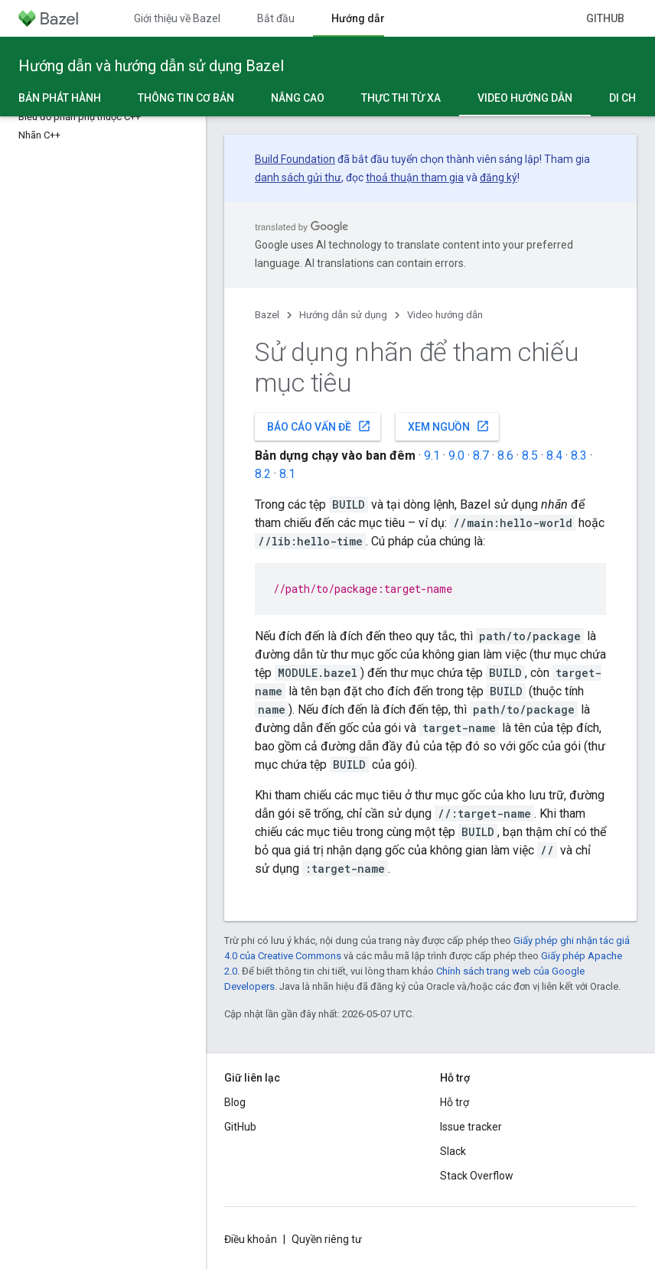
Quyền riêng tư (327, 1239)
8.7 (481, 455)
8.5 (530, 455)
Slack (453, 1151)
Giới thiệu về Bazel (177, 18)
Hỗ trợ (454, 1102)
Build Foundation (295, 159)
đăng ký (498, 177)
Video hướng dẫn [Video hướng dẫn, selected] (524, 98)
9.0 (456, 455)
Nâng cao (297, 98)
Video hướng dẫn (445, 315)
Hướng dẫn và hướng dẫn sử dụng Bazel (151, 66)
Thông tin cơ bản (186, 98)
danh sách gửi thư (298, 177)
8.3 (579, 455)
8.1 (287, 474)
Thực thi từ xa (401, 98)
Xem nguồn (449, 426)
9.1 (432, 455)
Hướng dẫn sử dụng (343, 315)
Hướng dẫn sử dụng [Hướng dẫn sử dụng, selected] (380, 18)
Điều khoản (250, 1239)
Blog (235, 1102)
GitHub (605, 18)
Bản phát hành (59, 98)
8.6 (505, 455)
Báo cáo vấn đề (319, 426)
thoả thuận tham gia (415, 177)
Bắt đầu (276, 18)
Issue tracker (471, 1127)
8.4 (554, 455)
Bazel (267, 315)
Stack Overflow (476, 1176)
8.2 (263, 474)
